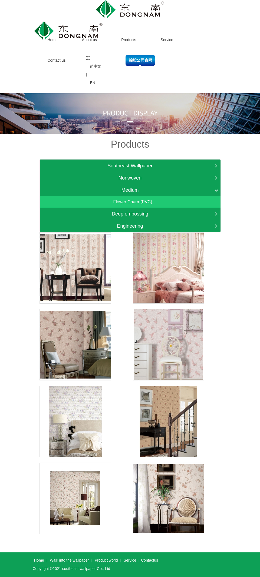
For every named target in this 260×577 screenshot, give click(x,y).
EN (92, 83)
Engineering (130, 226)
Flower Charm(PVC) (132, 202)
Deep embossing (130, 214)
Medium (130, 190)
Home (53, 40)
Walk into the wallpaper (69, 560)
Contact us (57, 60)
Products (128, 40)
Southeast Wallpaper (129, 165)
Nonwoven (130, 178)
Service (166, 40)
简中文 (95, 66)
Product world (106, 560)
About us (89, 40)
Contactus (149, 560)
